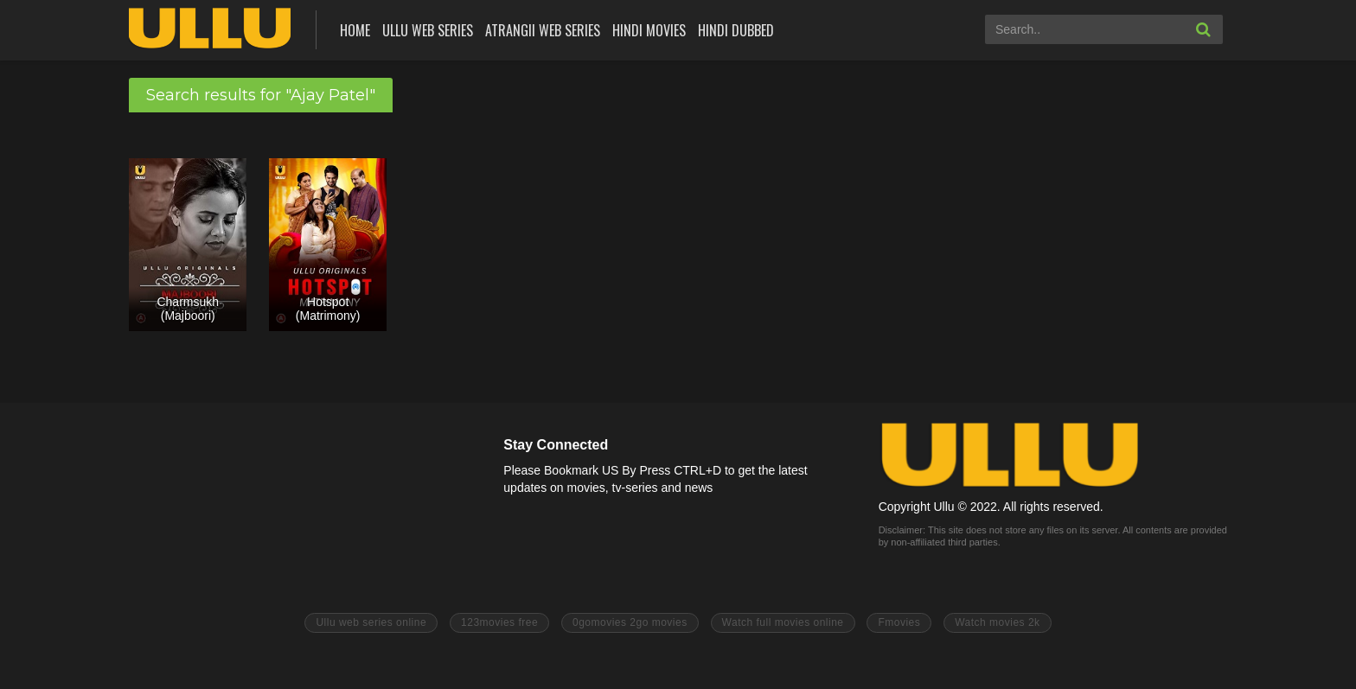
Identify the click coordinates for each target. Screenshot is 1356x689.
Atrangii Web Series (542, 30)
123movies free (499, 622)
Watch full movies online (783, 622)
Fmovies (899, 622)
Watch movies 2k (997, 622)
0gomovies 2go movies (630, 622)
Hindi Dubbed (736, 30)
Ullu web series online (371, 622)
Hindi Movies (649, 30)
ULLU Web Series (427, 30)
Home (355, 30)
